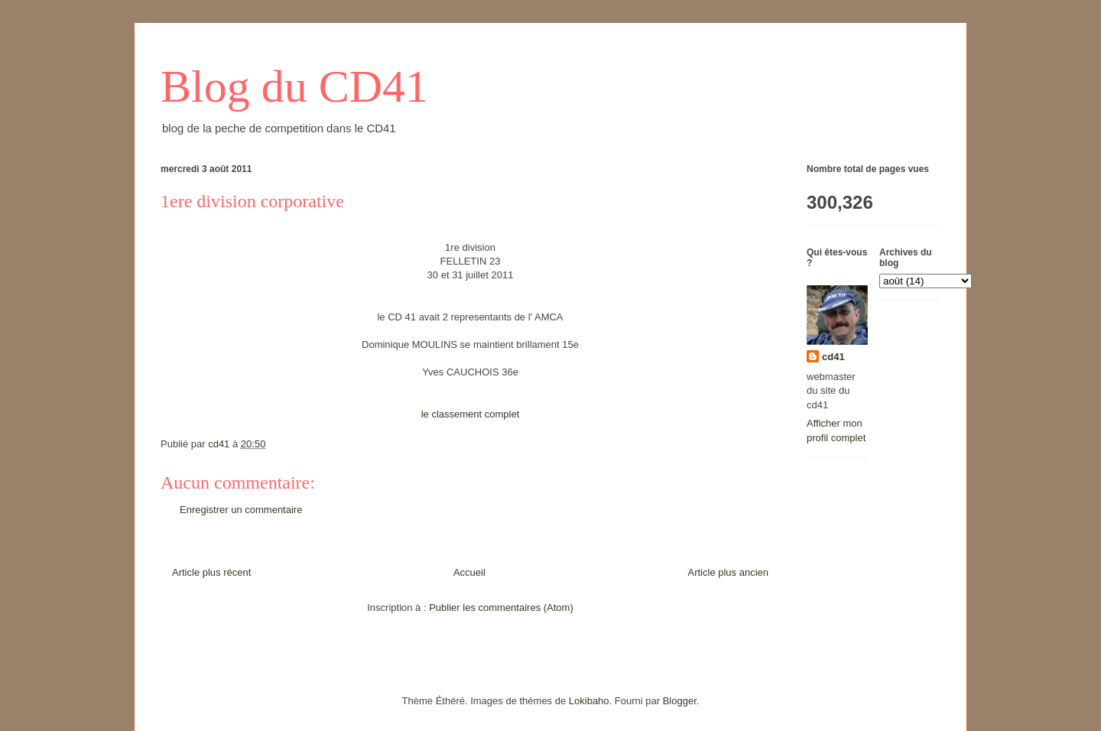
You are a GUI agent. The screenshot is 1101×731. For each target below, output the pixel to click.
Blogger (680, 701)
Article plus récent (211, 572)
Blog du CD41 (294, 86)
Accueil (469, 572)
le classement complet (470, 414)
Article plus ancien (728, 572)
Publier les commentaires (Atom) (501, 607)
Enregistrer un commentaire (241, 509)
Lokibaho (589, 701)
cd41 (833, 356)
